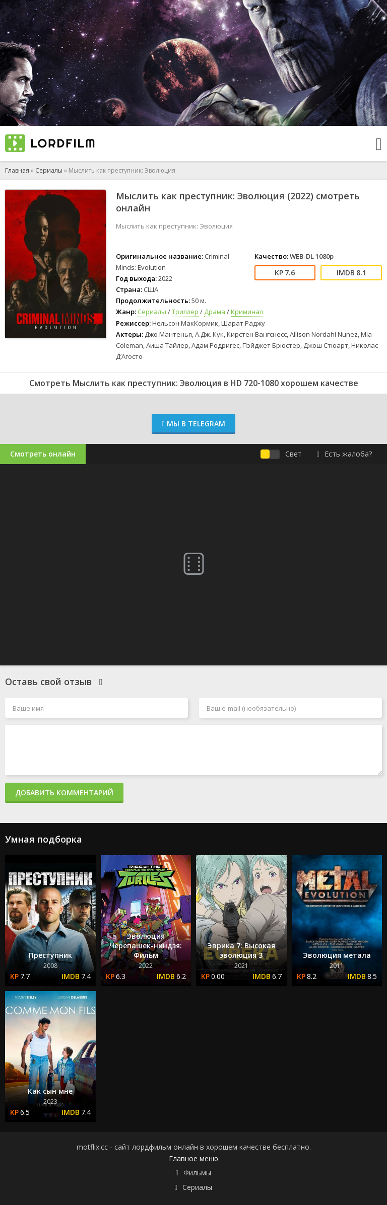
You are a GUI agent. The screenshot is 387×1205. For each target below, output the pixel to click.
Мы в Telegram (193, 423)
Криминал (247, 311)
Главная (17, 170)
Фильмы (197, 1172)
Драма (214, 311)
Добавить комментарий (64, 792)
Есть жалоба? (344, 454)
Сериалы (48, 170)
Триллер (185, 311)
